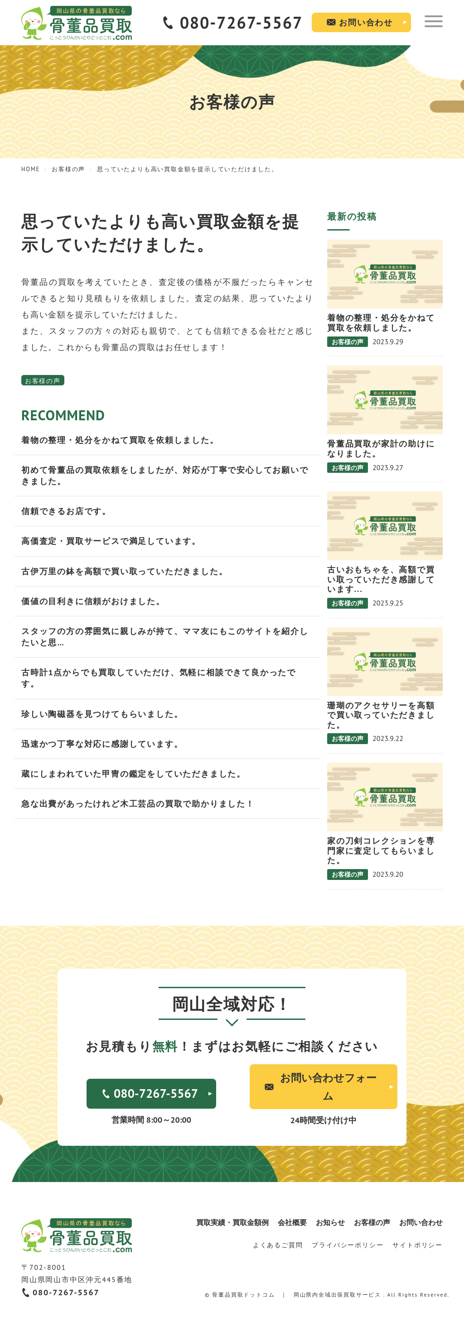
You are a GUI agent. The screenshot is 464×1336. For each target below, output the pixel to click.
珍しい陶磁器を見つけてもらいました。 (102, 714)
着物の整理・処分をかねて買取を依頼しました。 (120, 440)
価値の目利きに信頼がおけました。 (93, 601)
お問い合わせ (366, 22)
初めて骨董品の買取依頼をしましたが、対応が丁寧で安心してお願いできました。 (165, 475)
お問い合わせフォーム (328, 1086)
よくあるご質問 (278, 1245)
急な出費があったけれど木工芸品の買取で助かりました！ (138, 803)
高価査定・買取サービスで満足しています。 (111, 541)
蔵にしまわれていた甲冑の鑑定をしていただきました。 (133, 774)
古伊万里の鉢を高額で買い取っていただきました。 (124, 571)
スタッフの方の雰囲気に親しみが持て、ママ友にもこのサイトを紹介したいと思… (165, 637)
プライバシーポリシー (347, 1245)
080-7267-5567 (241, 22)
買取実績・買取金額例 (232, 1222)
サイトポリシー (417, 1245)
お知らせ (330, 1222)
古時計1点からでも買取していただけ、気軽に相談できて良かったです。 (158, 678)
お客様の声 (43, 381)
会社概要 (292, 1222)
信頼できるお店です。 (66, 511)
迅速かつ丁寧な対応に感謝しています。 (102, 744)
